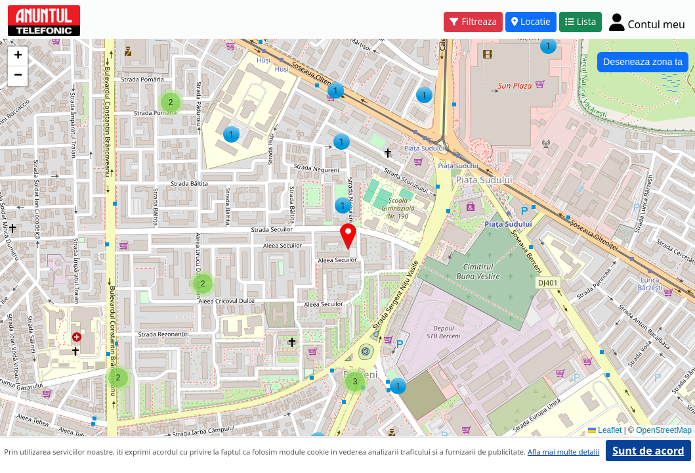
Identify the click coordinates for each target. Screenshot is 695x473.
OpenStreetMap (664, 430)
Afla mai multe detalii (563, 452)
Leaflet (604, 430)
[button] (203, 284)
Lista (581, 21)
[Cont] (647, 22)
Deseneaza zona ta (643, 61)
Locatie (531, 21)
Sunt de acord (648, 450)
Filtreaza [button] (473, 21)
